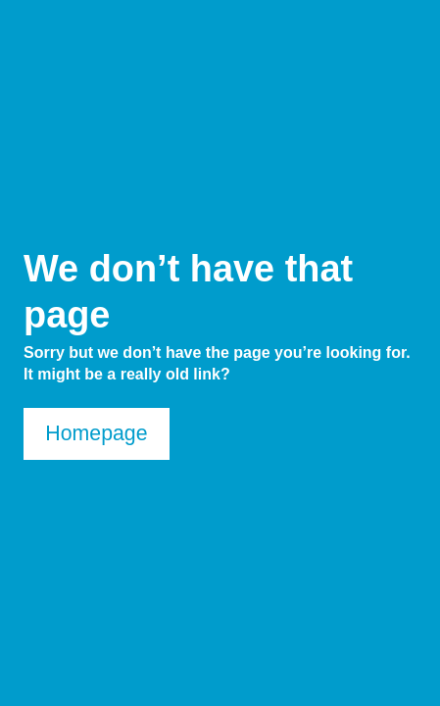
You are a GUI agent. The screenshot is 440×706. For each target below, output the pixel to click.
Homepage (96, 433)
